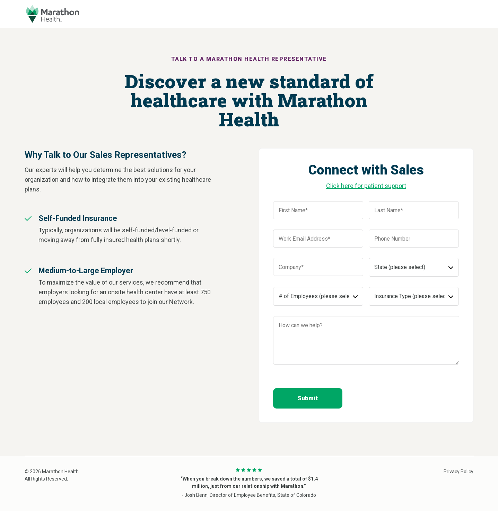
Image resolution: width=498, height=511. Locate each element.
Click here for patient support (366, 185)
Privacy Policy (458, 471)
